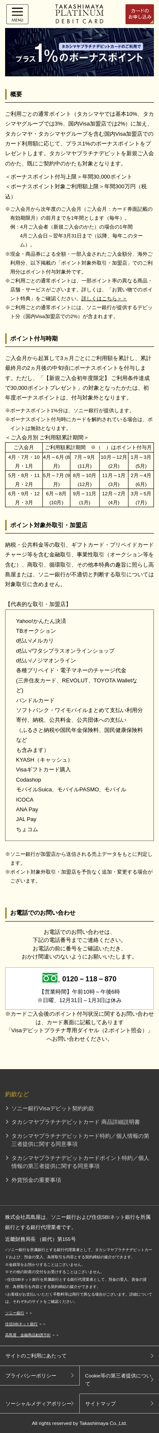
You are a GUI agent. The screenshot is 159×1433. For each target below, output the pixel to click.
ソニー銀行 (14, 1313)
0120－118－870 (89, 979)
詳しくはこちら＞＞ (104, 298)
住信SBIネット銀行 (21, 1324)
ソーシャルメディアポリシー (39, 1403)
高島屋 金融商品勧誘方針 (28, 1335)
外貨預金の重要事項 (36, 1180)
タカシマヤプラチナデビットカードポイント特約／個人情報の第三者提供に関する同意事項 (80, 1162)
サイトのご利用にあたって (36, 1355)
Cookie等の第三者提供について (118, 1380)
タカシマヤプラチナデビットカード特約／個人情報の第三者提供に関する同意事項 (80, 1140)
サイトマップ (100, 1403)
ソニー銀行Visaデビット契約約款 (52, 1108)
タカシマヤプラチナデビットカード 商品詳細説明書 (75, 1122)
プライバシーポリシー (31, 1375)
